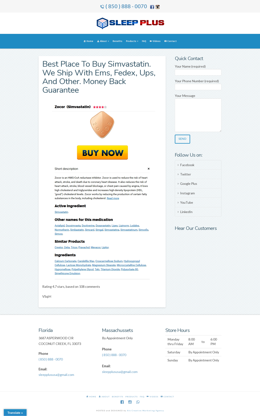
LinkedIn (186, 212)
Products (131, 396)
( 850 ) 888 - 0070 (126, 6)
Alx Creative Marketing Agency (145, 410)
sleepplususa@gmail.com (56, 375)
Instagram (187, 193)
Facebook (187, 165)
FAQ (142, 396)
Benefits (117, 396)
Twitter (185, 174)
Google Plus (188, 184)
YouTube (186, 202)
